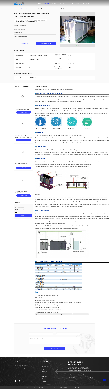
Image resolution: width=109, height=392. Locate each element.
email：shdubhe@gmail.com (22, 368)
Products (46, 3)
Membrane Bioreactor (28, 8)
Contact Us (70, 3)
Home (39, 3)
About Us (61, 3)
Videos (54, 3)
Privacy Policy (29, 387)
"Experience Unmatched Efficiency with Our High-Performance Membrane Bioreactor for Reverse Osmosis (23, 109)
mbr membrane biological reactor (80, 314)
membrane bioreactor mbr (45, 314)
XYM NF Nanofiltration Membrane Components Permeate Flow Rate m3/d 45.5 (23, 137)
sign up (90, 377)
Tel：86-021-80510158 (20, 365)
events (78, 3)
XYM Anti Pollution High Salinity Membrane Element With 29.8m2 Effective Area (22, 165)
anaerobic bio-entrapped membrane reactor (62, 314)
